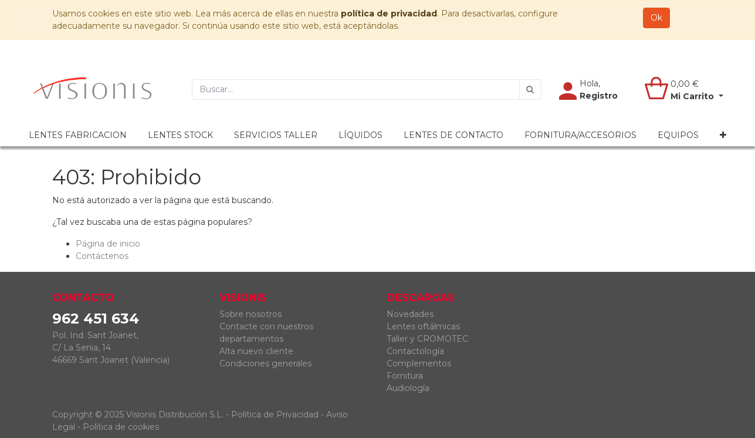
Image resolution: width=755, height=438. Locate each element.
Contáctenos (102, 256)
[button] (723, 135)
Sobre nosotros (250, 314)
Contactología (415, 351)
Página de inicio (108, 243)
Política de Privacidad (275, 414)
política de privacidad (389, 13)
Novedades (410, 314)
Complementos (419, 363)
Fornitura (405, 375)
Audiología (408, 388)
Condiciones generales (265, 363)
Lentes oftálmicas (423, 326)
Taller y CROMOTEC (427, 338)
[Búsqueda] (530, 89)
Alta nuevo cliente (256, 351)
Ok (656, 17)
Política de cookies (121, 427)
